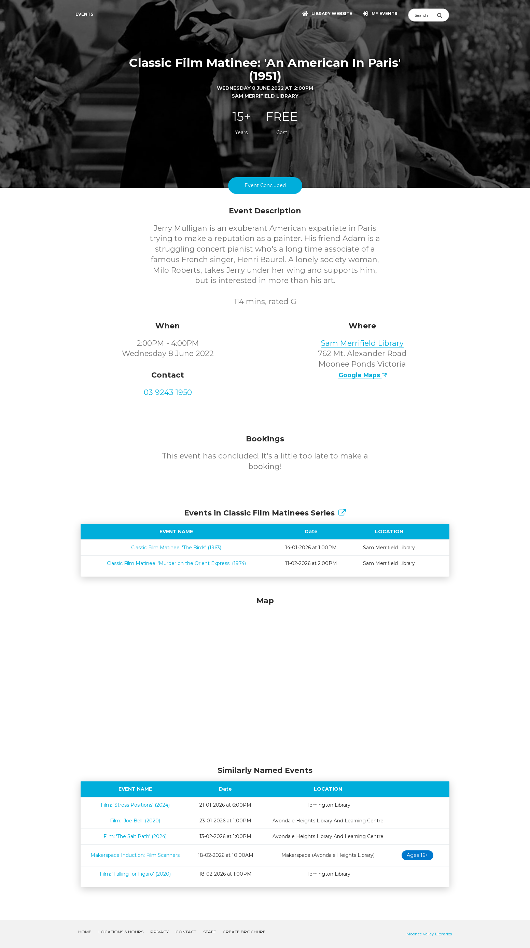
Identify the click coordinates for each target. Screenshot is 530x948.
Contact (186, 931)
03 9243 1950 (168, 392)
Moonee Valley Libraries (429, 933)
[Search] (422, 15)
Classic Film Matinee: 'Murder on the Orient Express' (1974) (176, 563)
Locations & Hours (120, 931)
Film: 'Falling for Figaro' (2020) (135, 874)
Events (84, 14)
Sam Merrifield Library (362, 343)
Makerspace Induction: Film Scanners (135, 855)
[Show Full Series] (342, 513)
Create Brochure (244, 931)
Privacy (159, 931)
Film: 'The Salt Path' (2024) (135, 836)
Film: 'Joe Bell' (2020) (135, 821)
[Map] (265, 679)
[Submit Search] (443, 15)
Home (85, 931)
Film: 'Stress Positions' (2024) (135, 805)
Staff (209, 931)
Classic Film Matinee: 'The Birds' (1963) (176, 547)
